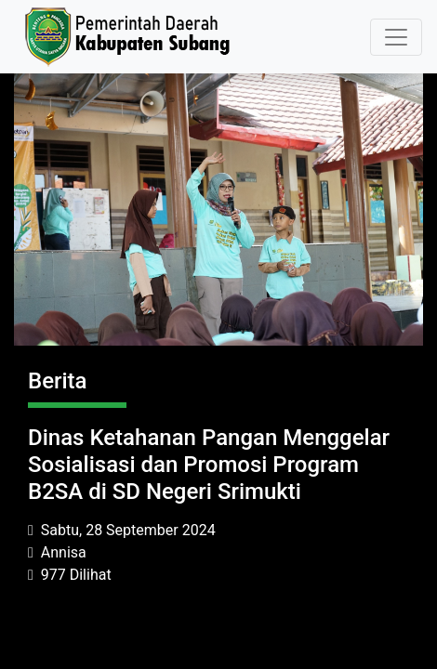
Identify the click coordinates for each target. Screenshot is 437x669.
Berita (57, 381)
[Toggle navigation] (396, 37)
